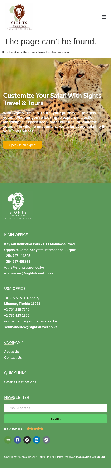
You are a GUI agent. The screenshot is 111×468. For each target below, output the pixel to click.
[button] (104, 17)
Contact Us (13, 357)
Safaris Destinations (20, 382)
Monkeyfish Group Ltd (90, 456)
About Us (11, 352)
